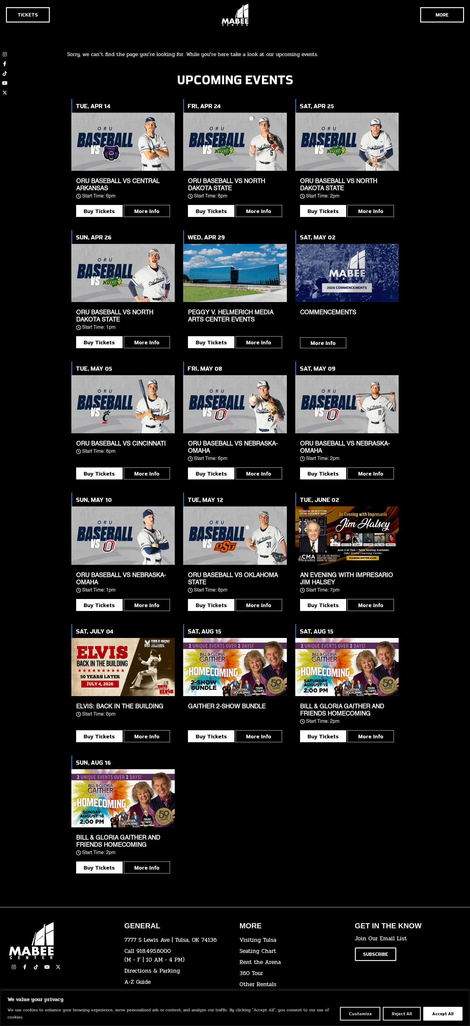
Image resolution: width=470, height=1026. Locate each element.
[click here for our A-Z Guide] (177, 982)
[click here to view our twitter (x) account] (5, 92)
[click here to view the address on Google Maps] (177, 940)
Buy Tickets (99, 211)
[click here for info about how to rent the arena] (292, 962)
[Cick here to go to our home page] (62, 940)
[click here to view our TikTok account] (5, 73)
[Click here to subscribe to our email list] (375, 954)
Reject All (402, 1013)
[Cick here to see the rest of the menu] (442, 15)
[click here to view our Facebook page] (5, 64)
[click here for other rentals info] (292, 984)
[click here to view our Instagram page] (14, 967)
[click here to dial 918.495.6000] (177, 955)
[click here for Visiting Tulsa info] (292, 940)
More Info (146, 211)
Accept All (443, 1013)
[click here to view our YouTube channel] (5, 83)
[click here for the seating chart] (292, 951)
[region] (235, 1008)
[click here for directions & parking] (177, 971)
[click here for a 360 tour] (292, 973)
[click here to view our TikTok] (36, 967)
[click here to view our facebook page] (25, 967)
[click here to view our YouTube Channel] (47, 967)
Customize (360, 1013)
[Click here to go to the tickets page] (28, 15)
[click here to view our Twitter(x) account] (58, 967)
